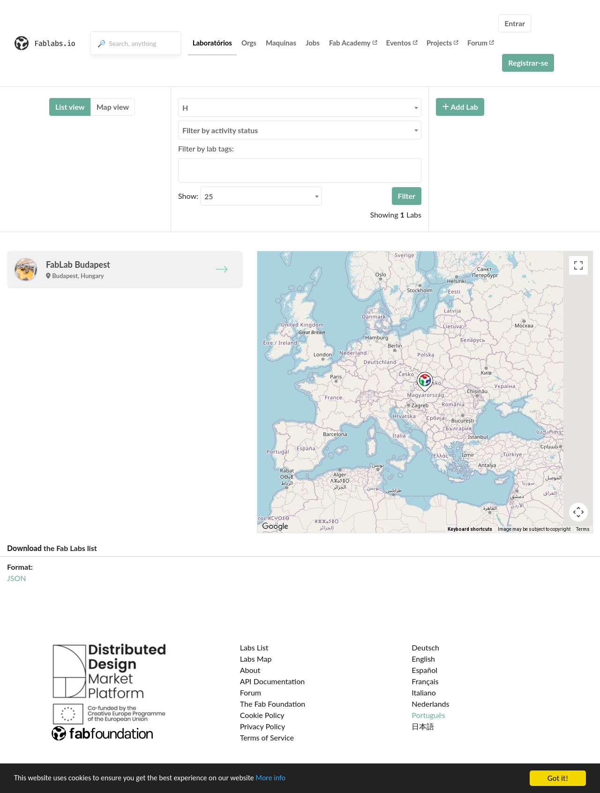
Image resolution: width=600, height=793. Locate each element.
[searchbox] (184, 170)
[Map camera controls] (578, 512)
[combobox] (299, 107)
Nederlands (430, 703)
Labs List (254, 647)
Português (428, 714)
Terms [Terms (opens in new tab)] (583, 529)
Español (424, 669)
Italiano (424, 692)
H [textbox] (185, 107)
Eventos (401, 42)
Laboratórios (212, 42)
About (250, 669)
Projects (442, 42)
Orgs (248, 42)
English (423, 658)
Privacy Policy (262, 726)
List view (70, 106)
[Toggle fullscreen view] (578, 265)
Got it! (558, 778)
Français (425, 681)
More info (288, 779)
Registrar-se (528, 62)
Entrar (514, 23)
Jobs (313, 42)
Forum (480, 42)
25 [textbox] (208, 196)
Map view (113, 106)
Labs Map (256, 658)
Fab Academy (353, 42)
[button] (425, 382)
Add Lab (460, 106)
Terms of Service (267, 737)
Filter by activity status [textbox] (220, 130)
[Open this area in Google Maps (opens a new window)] (275, 527)
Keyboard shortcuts (470, 529)
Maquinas (281, 42)
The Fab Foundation (273, 703)
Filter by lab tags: (206, 148)
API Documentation (272, 681)
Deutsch (425, 647)
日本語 (423, 726)
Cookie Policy (262, 714)
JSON (16, 578)
